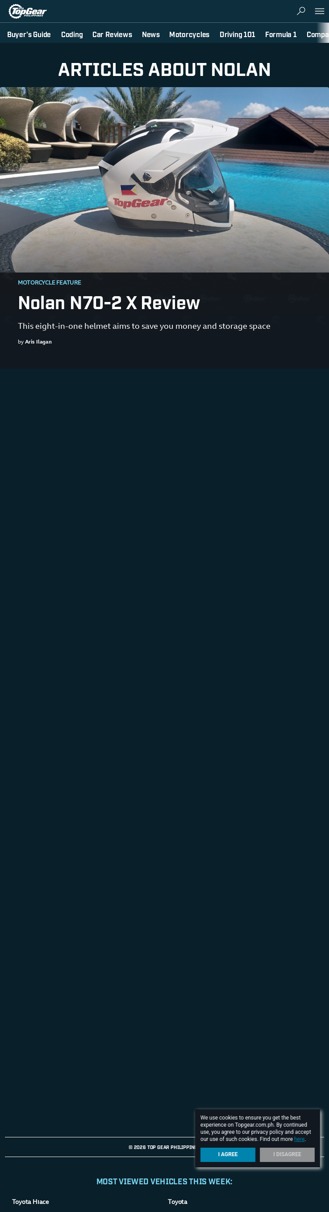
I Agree (228, 1154)
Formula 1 (281, 33)
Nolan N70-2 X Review (109, 301)
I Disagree (287, 1154)
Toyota (177, 1202)
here (299, 1139)
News (151, 33)
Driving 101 (237, 33)
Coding (72, 33)
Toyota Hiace (30, 1202)
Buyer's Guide (29, 33)
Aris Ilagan (38, 342)
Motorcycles (189, 33)
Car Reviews (112, 33)
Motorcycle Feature (49, 283)
